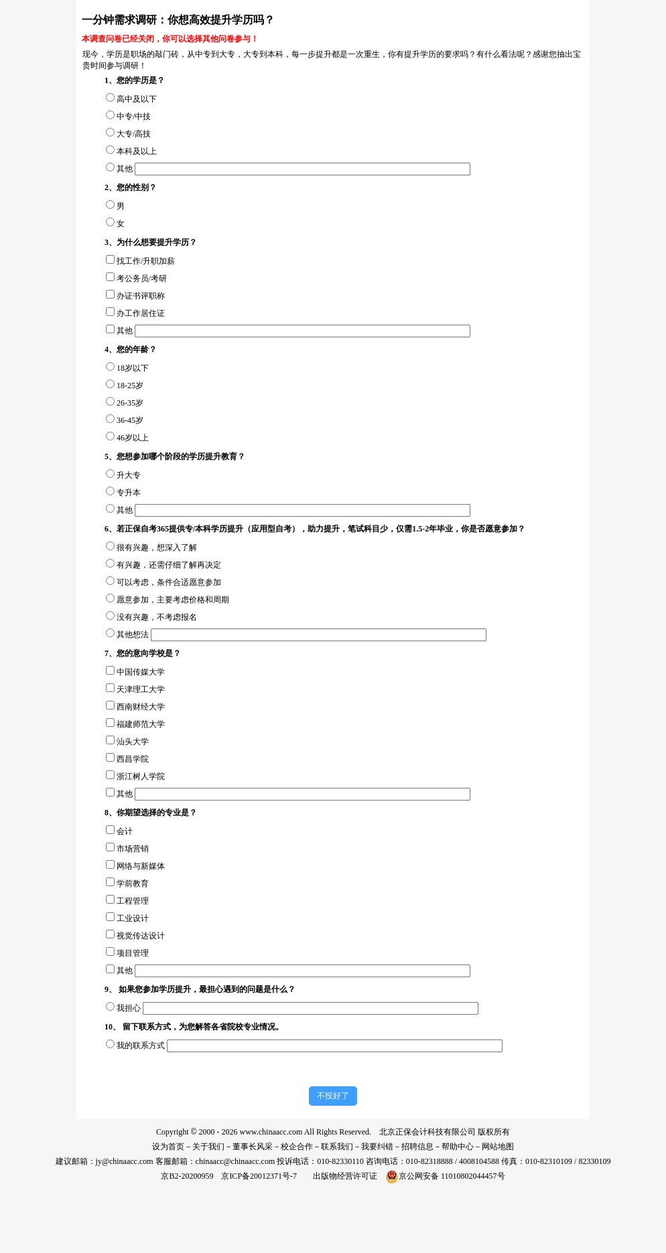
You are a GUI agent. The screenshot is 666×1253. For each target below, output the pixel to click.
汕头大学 (133, 741)
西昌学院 (133, 759)
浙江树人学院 (141, 776)
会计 (125, 831)
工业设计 (133, 918)
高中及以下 (137, 99)
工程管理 (133, 901)
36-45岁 (130, 420)
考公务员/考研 (142, 278)
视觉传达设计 (141, 935)
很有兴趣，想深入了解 (157, 547)
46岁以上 (133, 437)
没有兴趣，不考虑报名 (157, 617)
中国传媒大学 (141, 672)
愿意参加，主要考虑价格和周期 (173, 599)
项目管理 (133, 953)
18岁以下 (133, 368)
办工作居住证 (141, 313)
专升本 (129, 492)
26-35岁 (130, 403)
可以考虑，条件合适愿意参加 (169, 582)
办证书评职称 (141, 296)
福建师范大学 (141, 724)
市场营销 (133, 848)
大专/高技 (134, 134)
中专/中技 (134, 116)
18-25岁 (130, 385)
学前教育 (133, 883)
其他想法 (133, 634)
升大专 (129, 475)
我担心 (129, 1008)
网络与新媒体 (141, 866)
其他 (125, 168)
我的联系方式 (141, 1045)
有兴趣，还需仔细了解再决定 (169, 565)
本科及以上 (137, 151)
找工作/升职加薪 (146, 261)
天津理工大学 (141, 689)
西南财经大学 (141, 707)
